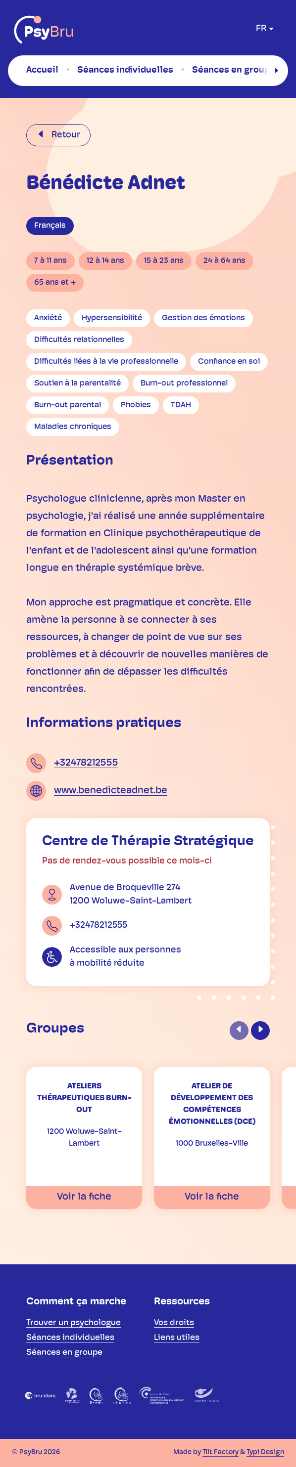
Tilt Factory (220, 1452)
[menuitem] (42, 70)
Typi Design (265, 1452)
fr (261, 29)
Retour (64, 135)
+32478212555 (86, 763)
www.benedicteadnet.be (110, 791)
